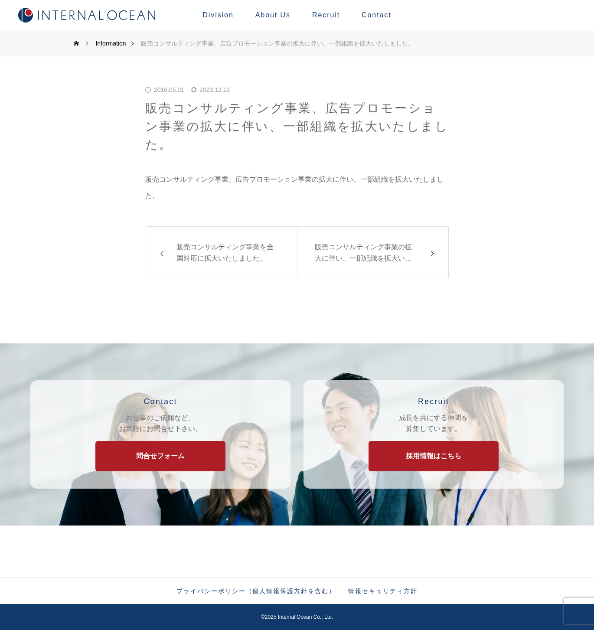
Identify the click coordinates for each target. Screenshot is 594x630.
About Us (272, 15)
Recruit (326, 15)
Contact (377, 15)
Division (217, 15)
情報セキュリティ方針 (382, 591)
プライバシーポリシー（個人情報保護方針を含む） (255, 591)
